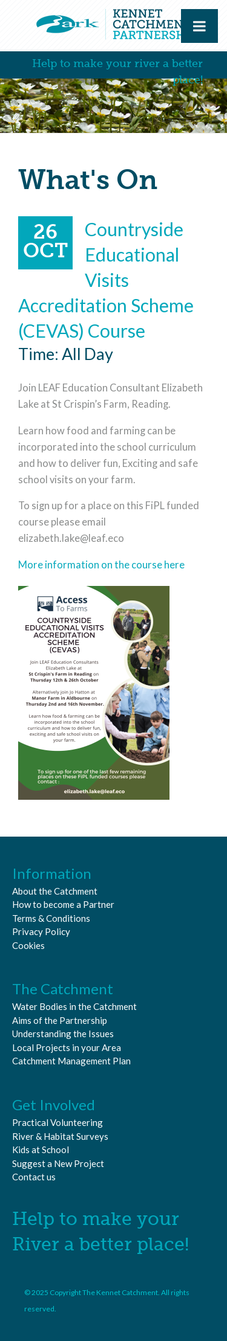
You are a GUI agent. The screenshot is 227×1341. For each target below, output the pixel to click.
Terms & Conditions (51, 918)
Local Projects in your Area (66, 1047)
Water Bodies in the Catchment (74, 1006)
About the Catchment (54, 891)
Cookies (28, 945)
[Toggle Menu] (199, 26)
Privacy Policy (41, 931)
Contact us (34, 1176)
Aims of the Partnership (59, 1020)
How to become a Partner (63, 904)
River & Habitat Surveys (60, 1136)
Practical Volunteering (57, 1122)
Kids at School (40, 1149)
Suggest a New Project (58, 1163)
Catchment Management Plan (71, 1060)
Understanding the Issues (63, 1033)
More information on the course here (101, 565)
